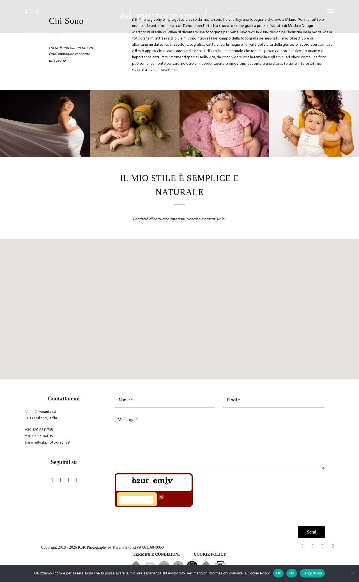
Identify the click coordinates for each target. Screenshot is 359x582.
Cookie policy (210, 554)
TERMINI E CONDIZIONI (156, 554)
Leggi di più (312, 573)
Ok (278, 573)
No (291, 573)
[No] (352, 573)
